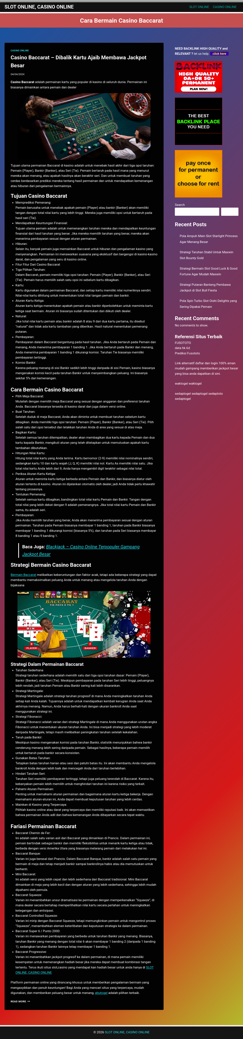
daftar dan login (206, 363)
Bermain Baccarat (23, 575)
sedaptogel (183, 393)
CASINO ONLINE (225, 7)
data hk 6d (182, 348)
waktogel (181, 383)
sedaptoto (215, 393)
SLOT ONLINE (199, 7)
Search (180, 205)
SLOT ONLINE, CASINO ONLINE (127, 1032)
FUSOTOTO (183, 343)
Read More (20, 1001)
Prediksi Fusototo (187, 353)
